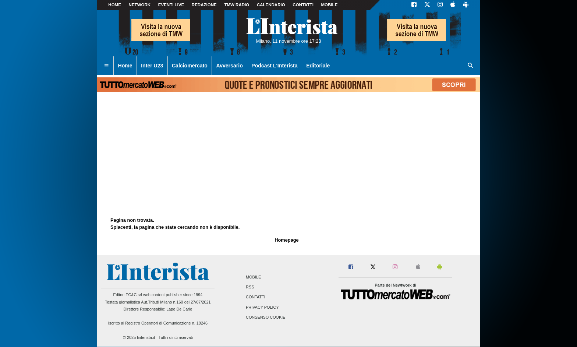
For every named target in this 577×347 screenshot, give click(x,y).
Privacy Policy (262, 307)
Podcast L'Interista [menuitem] (274, 66)
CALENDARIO (271, 5)
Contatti (255, 297)
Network (140, 5)
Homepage (286, 240)
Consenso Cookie (266, 317)
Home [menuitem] (125, 66)
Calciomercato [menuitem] (190, 66)
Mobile (253, 277)
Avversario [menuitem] (229, 66)
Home (114, 5)
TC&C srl (134, 294)
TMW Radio (236, 5)
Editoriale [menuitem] (318, 66)
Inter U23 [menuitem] (152, 66)
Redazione (204, 5)
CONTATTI (303, 5)
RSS (250, 287)
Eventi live (171, 5)
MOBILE (329, 5)
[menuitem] (106, 65)
